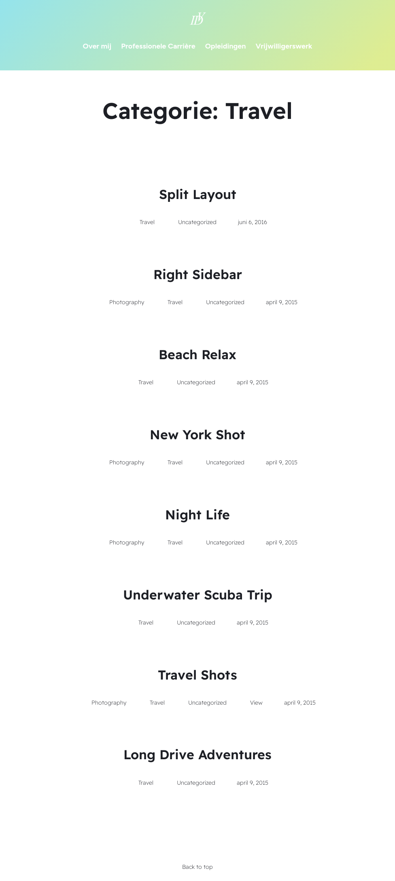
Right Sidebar (197, 274)
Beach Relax (197, 354)
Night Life (197, 514)
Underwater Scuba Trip (197, 595)
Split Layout (197, 194)
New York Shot (197, 434)
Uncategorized (197, 222)
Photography (126, 302)
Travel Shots (197, 675)
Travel (147, 222)
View (256, 702)
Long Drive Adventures (197, 754)
